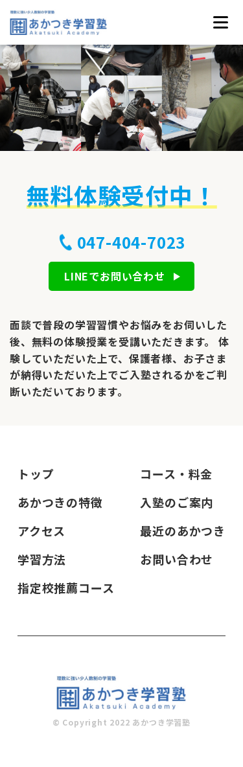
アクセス (41, 530)
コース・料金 (176, 473)
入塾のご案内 (176, 502)
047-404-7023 (131, 242)
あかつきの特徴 (60, 502)
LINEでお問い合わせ (114, 276)
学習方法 (41, 559)
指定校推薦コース (65, 587)
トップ (35, 473)
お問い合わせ (176, 559)
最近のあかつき (183, 530)
